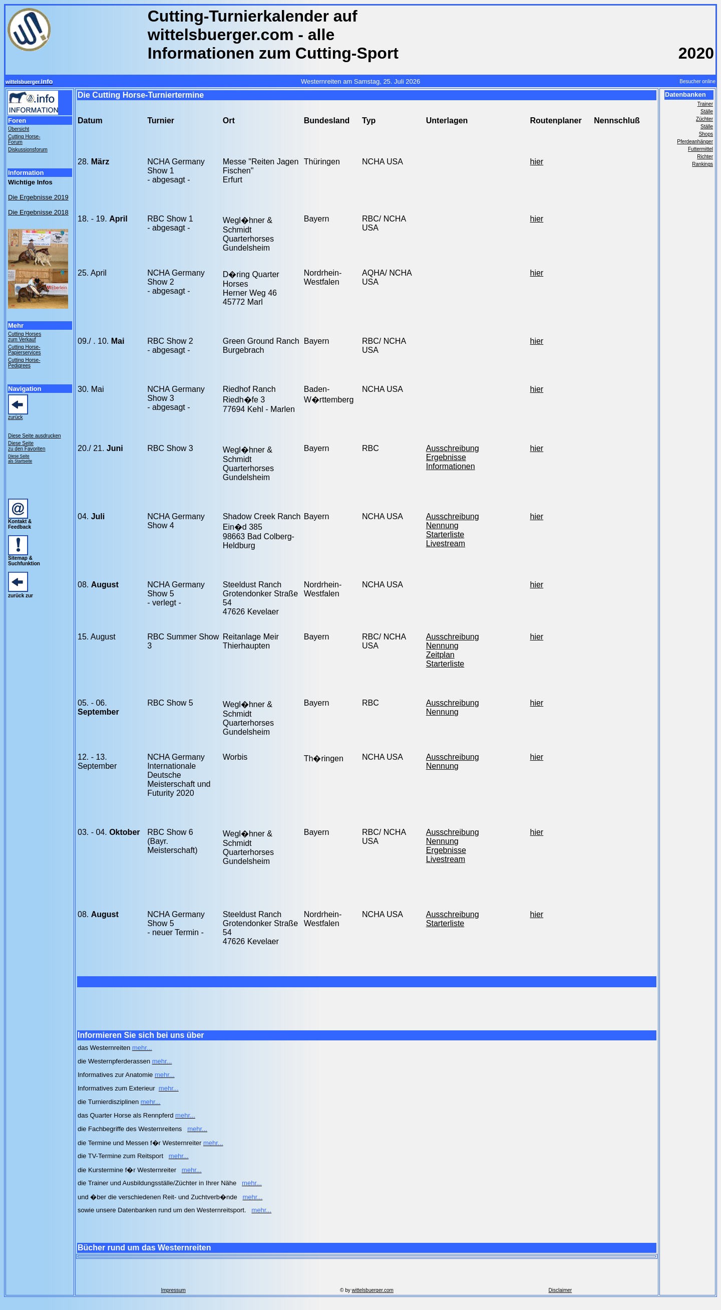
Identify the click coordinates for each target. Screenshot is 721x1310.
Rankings (702, 164)
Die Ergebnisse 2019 (38, 197)
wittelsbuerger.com (373, 1290)
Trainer (705, 104)
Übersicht (18, 129)
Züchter (704, 119)
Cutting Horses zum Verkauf (24, 336)
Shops (706, 134)
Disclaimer (560, 1290)
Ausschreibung (452, 448)
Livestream (445, 543)
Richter (705, 156)
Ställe (706, 111)
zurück (15, 417)
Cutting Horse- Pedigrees (24, 362)
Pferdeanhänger (695, 141)
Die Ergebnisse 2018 (38, 212)
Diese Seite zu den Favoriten (27, 446)
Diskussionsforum (28, 149)
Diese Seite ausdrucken (34, 436)
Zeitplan (440, 654)
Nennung (442, 525)
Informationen (450, 466)
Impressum (173, 1290)
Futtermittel (700, 149)
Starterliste (445, 534)
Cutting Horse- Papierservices (24, 349)
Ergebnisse (446, 457)
